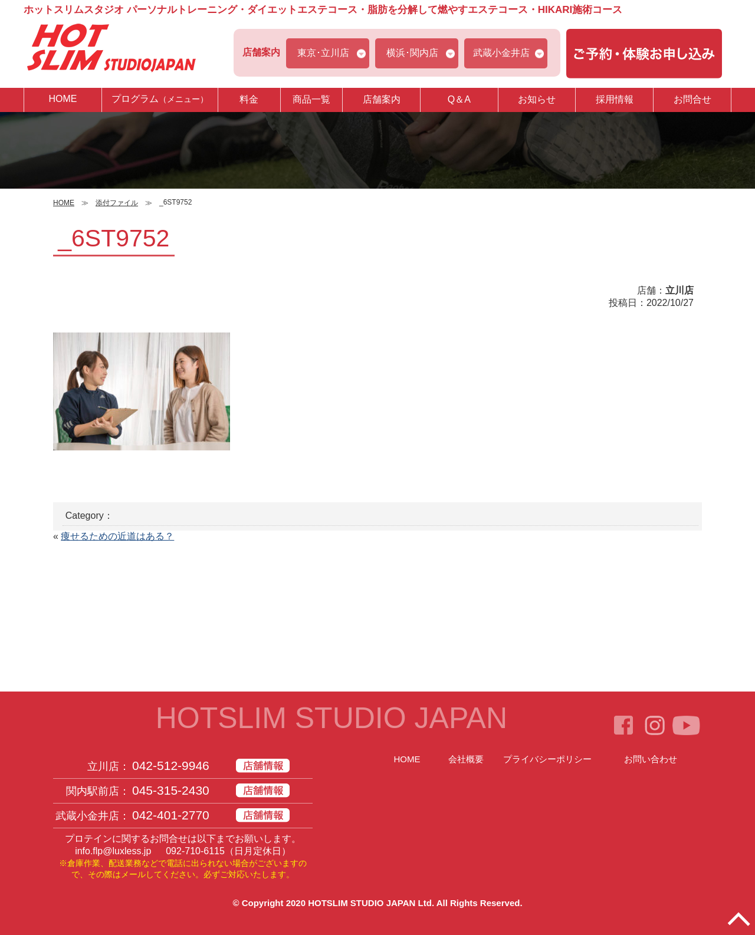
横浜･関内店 (412, 53)
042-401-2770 (170, 815)
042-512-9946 (170, 765)
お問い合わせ (650, 759)
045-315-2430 (170, 790)
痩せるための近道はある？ (117, 536)
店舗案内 (382, 99)
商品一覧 (311, 99)
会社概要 (466, 759)
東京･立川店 (323, 53)
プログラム (159, 99)
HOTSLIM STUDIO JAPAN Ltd (370, 903)
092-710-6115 (195, 851)
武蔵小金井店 (501, 53)
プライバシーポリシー (547, 759)
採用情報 (614, 99)
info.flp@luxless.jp (113, 851)
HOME (62, 99)
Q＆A (459, 99)
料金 (248, 99)
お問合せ (692, 99)
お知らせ (537, 99)
